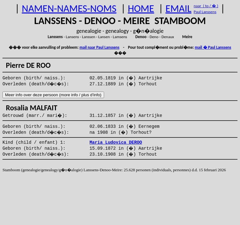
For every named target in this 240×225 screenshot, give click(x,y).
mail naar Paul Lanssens (99, 47)
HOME (141, 8)
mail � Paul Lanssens (213, 47)
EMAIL (179, 8)
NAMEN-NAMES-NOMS (69, 8)
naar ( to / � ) (206, 5)
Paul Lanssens (205, 11)
